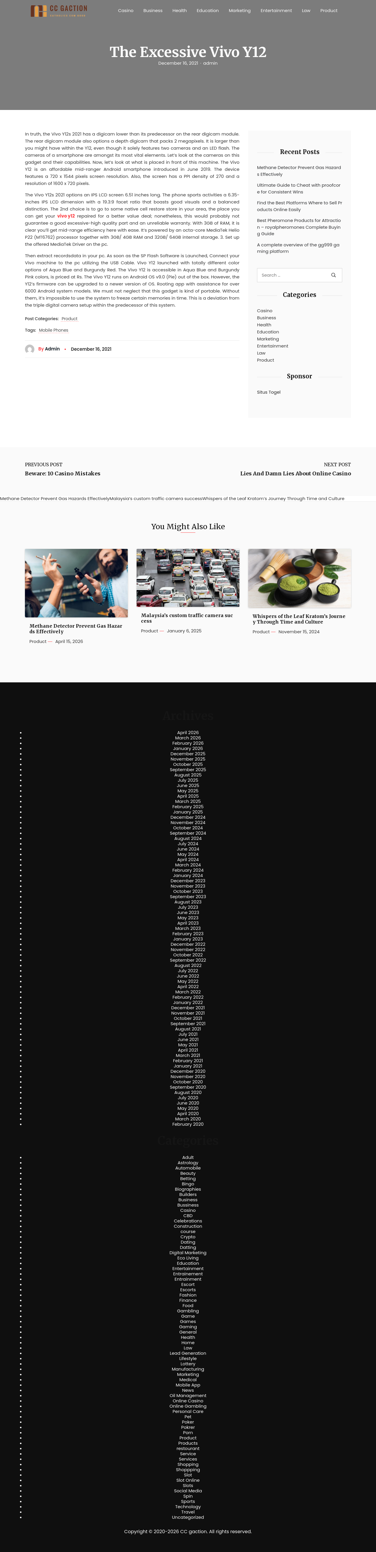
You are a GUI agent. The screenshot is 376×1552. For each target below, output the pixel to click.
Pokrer (188, 1427)
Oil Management (187, 1395)
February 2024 (188, 870)
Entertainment (276, 10)
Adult (188, 1157)
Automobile (188, 1168)
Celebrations (188, 1221)
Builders (188, 1194)
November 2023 (188, 886)
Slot (188, 1475)
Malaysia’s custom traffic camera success (187, 618)
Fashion (188, 1295)
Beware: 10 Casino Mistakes (62, 473)
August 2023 (188, 902)
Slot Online (187, 1480)
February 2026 (188, 743)
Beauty (188, 1173)
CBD (187, 1215)
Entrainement (188, 1274)
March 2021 (188, 1055)
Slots (188, 1485)
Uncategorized (188, 1517)
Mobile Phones (53, 330)
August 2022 (188, 965)
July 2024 (188, 843)
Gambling (188, 1311)
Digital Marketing (188, 1252)
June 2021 (188, 1039)
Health (179, 10)
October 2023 (188, 891)
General (188, 1332)
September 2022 (188, 960)
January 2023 (188, 939)
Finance (188, 1300)
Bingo (188, 1184)
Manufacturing (188, 1369)
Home (188, 1342)
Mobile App (188, 1385)
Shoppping (188, 1469)
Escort (187, 1284)
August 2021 (188, 1029)
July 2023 (188, 907)
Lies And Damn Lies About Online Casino (295, 473)
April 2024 (188, 859)
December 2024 (188, 817)
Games (188, 1321)
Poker (188, 1422)
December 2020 (188, 1071)
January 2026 (188, 748)
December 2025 (188, 753)
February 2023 (188, 933)
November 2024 (188, 822)
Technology (188, 1506)
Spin (188, 1496)
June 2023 (188, 912)
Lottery (188, 1363)
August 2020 (188, 1092)
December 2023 (188, 880)
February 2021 (188, 1060)
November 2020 (188, 1076)
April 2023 (188, 923)
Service (188, 1453)
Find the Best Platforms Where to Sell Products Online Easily (299, 206)
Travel (187, 1512)
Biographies (188, 1189)
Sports (188, 1501)
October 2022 (188, 955)
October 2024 (188, 828)
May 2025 (188, 790)
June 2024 (188, 849)
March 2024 (188, 865)
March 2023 (188, 928)
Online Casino (188, 1401)
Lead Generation (188, 1353)
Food (188, 1305)
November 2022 (188, 949)
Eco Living (188, 1258)
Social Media (188, 1490)
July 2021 (187, 1034)
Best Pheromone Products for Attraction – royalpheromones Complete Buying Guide (299, 227)
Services (188, 1459)
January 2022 (188, 1002)
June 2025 (188, 785)
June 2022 (188, 976)
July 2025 (188, 780)
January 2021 (188, 1066)
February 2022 (188, 997)
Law (306, 10)
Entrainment (188, 1279)
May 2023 (187, 917)
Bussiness (188, 1205)
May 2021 (188, 1045)
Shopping (188, 1464)
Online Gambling (188, 1406)
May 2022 (188, 981)
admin (210, 63)
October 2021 (188, 1018)
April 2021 (188, 1050)
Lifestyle (188, 1358)
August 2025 (188, 775)
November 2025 (188, 759)
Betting (188, 1178)
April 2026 (188, 732)
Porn (188, 1432)
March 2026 (188, 738)
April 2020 (188, 1113)
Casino (125, 10)
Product (329, 10)
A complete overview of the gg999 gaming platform (298, 248)
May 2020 (188, 1108)
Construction (188, 1226)
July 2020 (188, 1097)
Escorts (188, 1289)
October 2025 (188, 764)
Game (188, 1316)
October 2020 (188, 1082)
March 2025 (188, 801)
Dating (188, 1242)
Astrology (188, 1162)
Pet (187, 1416)
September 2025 (188, 769)
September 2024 (188, 833)
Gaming (188, 1326)
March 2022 (188, 992)
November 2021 (188, 1013)
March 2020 (188, 1119)
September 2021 (188, 1023)
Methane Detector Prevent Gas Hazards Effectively (299, 170)
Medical (188, 1379)
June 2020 (188, 1103)
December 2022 (188, 944)
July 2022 (188, 970)
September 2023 (188, 896)
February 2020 (188, 1124)
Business (152, 10)
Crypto (188, 1236)
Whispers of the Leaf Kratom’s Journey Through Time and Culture (299, 619)
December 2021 (188, 1007)
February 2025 (188, 806)
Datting (188, 1247)
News (188, 1390)
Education (208, 10)
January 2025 (188, 812)
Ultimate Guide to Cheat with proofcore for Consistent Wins (298, 188)
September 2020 (188, 1087)
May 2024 (188, 854)
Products (188, 1443)
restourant (188, 1448)
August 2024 (188, 838)
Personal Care (187, 1411)
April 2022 (188, 986)
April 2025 (188, 796)
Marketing (240, 10)
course (187, 1231)
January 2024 (188, 875)
